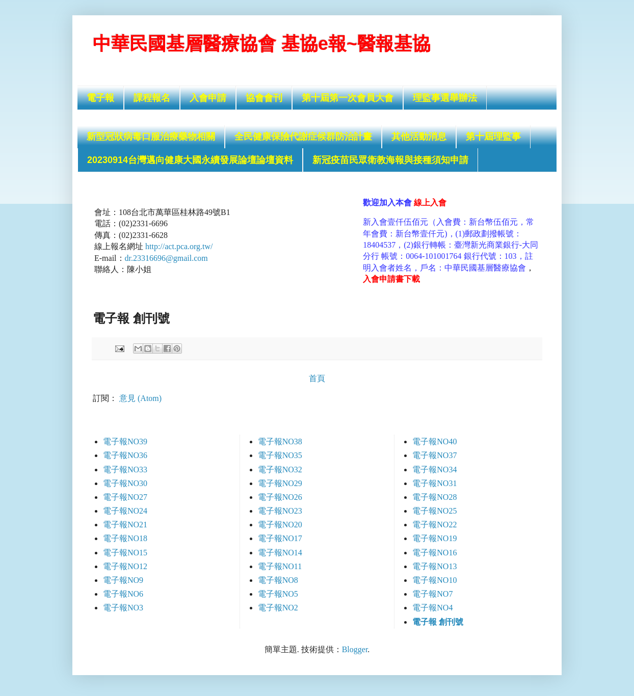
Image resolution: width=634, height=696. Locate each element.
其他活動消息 (418, 136)
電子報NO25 (434, 510)
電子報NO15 (125, 552)
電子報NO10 (434, 580)
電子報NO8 (278, 580)
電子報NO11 (280, 566)
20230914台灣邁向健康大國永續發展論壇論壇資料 (190, 160)
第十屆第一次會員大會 (347, 98)
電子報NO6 (123, 594)
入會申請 (208, 98)
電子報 (100, 98)
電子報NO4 (432, 607)
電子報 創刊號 (437, 622)
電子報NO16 (434, 552)
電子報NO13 (434, 566)
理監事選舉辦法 (445, 98)
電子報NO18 (125, 538)
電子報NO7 (432, 594)
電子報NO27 (125, 497)
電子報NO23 (280, 510)
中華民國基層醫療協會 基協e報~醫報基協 (262, 43)
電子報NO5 (278, 594)
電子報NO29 (280, 483)
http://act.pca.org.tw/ (179, 246)
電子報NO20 (280, 524)
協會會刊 (264, 98)
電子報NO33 (125, 469)
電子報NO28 (434, 497)
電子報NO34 (434, 469)
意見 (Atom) (140, 398)
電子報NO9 (123, 580)
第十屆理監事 (493, 136)
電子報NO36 (125, 455)
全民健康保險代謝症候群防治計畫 (303, 136)
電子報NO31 (434, 483)
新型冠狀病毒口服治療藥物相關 (151, 136)
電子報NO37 (434, 455)
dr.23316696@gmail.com (166, 258)
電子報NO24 (125, 510)
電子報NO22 (434, 524)
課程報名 (152, 98)
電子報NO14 (280, 552)
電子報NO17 (280, 538)
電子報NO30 (125, 483)
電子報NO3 (123, 607)
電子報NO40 (434, 441)
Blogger (355, 649)
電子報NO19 (434, 538)
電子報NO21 (125, 524)
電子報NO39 (125, 441)
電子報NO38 (280, 441)
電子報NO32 (280, 469)
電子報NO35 (280, 455)
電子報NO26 (280, 497)
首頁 (317, 378)
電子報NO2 (278, 607)
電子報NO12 (125, 566)
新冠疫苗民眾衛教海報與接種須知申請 (390, 160)
